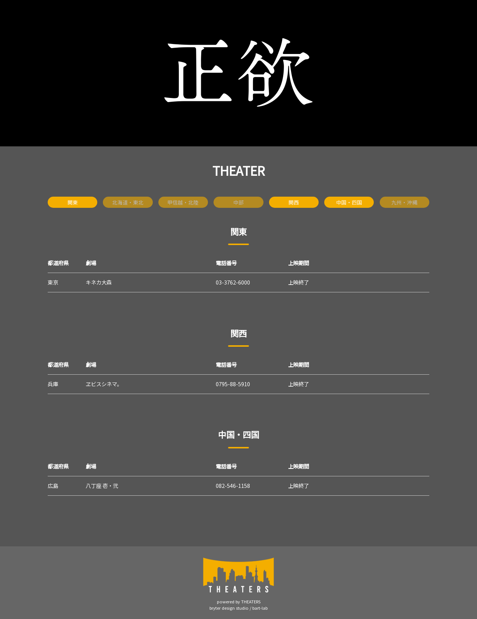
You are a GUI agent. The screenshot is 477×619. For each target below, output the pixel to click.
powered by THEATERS (238, 601)
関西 (293, 202)
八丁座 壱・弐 (102, 485)
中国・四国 (349, 202)
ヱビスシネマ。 (104, 384)
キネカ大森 (99, 282)
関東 (72, 202)
